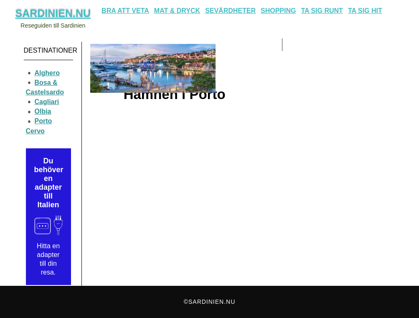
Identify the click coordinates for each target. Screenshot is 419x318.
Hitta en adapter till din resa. (48, 259)
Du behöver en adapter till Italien (48, 183)
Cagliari (47, 101)
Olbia (43, 111)
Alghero (47, 72)
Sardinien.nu (53, 13)
